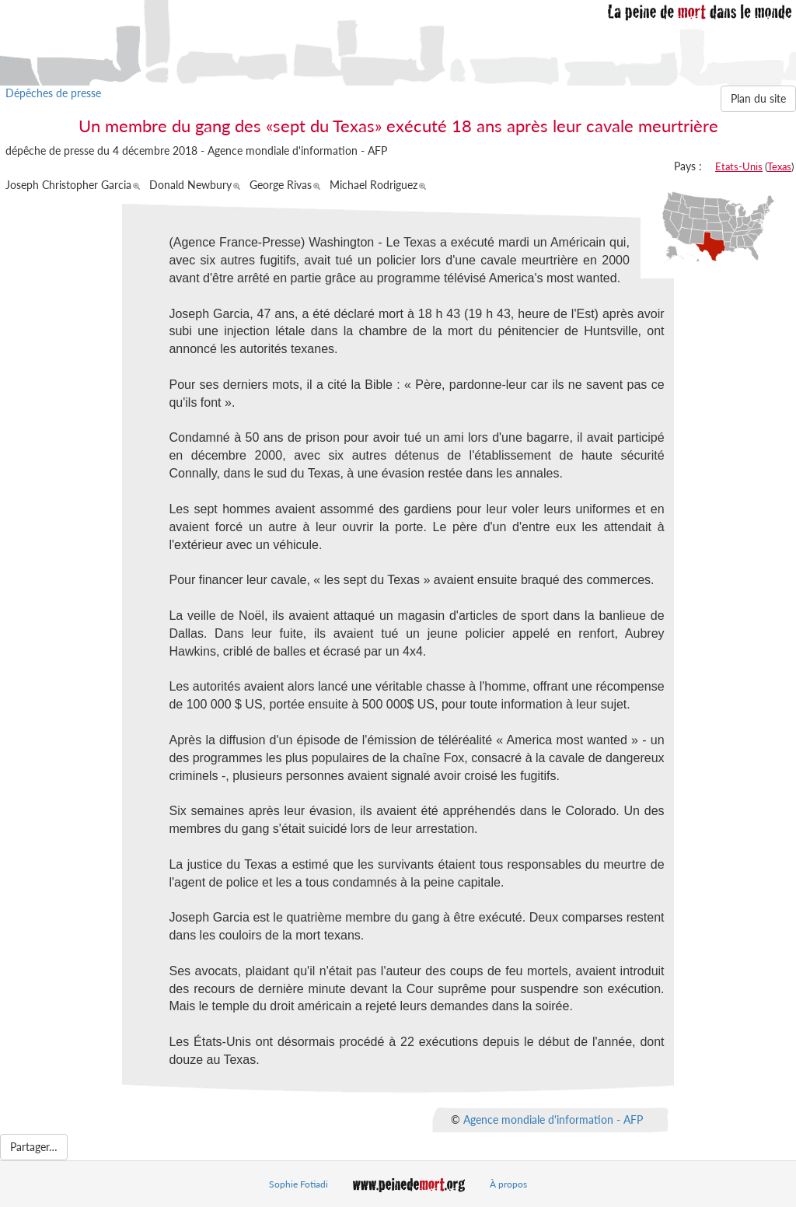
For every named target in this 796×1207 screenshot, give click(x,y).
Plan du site (758, 98)
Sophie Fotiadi (298, 1184)
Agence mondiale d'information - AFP (553, 1118)
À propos (508, 1184)
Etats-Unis (739, 166)
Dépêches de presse (53, 93)
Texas (779, 166)
